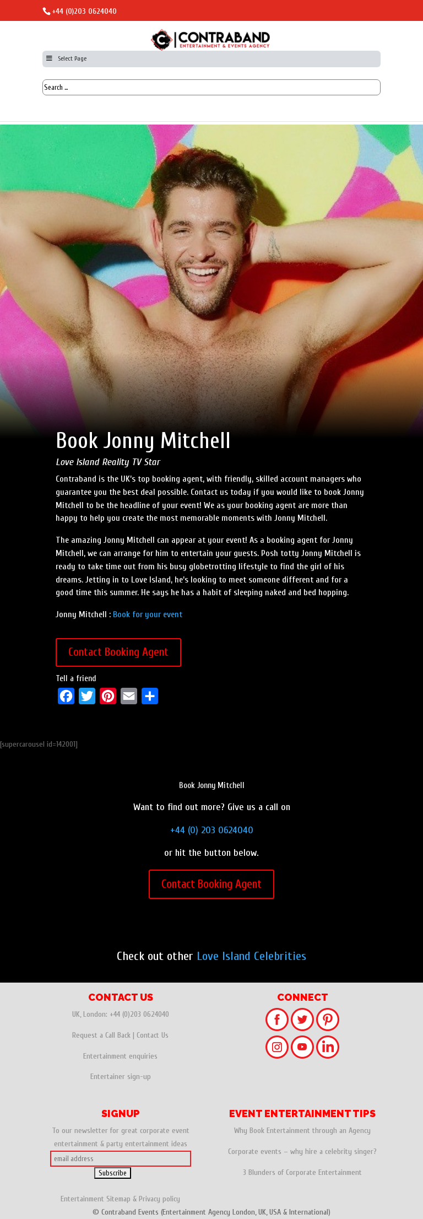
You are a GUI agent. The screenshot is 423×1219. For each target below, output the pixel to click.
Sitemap (118, 1199)
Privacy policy (159, 1199)
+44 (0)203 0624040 (84, 11)
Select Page (65, 58)
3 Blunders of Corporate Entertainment (302, 1172)
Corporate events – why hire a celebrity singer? (302, 1151)
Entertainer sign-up (120, 1076)
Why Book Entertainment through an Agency (302, 1130)
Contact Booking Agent (118, 652)
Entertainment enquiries (120, 1056)
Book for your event (147, 614)
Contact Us (153, 1035)
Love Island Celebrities (251, 956)
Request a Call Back (101, 1035)
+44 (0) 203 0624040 (211, 830)
